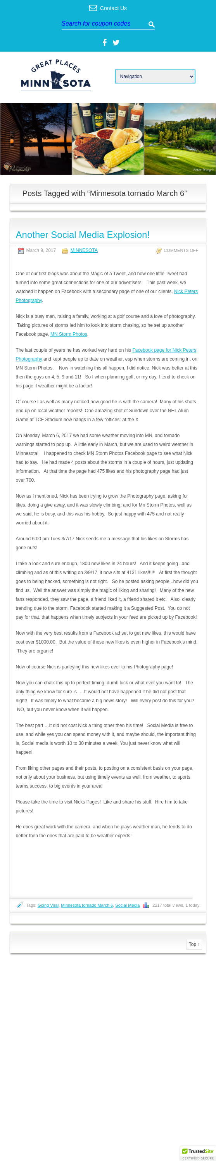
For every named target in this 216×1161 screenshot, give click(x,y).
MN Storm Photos (68, 334)
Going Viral (48, 905)
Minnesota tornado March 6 (87, 905)
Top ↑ (194, 944)
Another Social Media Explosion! (83, 234)
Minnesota (84, 250)
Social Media (127, 905)
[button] (198, 1153)
